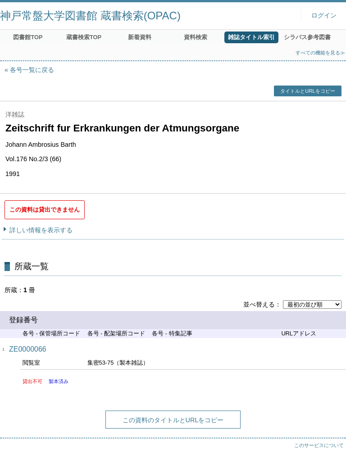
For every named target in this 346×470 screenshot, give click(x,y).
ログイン (324, 15)
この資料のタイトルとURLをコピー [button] (173, 420)
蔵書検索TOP (83, 37)
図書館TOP (27, 37)
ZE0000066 (27, 349)
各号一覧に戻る (32, 69)
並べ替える (259, 304)
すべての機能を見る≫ (320, 52)
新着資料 (139, 37)
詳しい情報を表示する (41, 230)
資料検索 (195, 37)
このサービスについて (319, 445)
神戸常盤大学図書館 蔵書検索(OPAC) (90, 15)
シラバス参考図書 (307, 37)
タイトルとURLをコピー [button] (307, 91)
